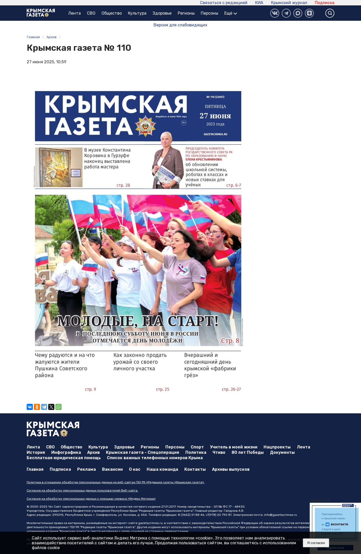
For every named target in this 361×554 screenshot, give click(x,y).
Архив (93, 452)
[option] (335, 528)
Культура (137, 13)
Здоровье (162, 13)
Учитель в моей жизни (233, 447)
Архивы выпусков (230, 469)
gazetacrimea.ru (150, 523)
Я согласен (316, 543)
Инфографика (66, 452)
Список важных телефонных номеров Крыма (155, 457)
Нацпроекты (277, 447)
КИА (259, 2)
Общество (112, 13)
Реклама (86, 469)
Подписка (324, 2)
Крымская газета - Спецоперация (142, 452)
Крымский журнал (289, 2)
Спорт (197, 447)
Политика (195, 452)
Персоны (209, 13)
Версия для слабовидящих (180, 25)
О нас (135, 469)
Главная (35, 469)
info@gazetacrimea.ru (280, 515)
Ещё (230, 13)
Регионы (186, 13)
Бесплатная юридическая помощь (64, 457)
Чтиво (219, 452)
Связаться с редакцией (223, 2)
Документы (282, 452)
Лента (74, 13)
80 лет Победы (248, 452)
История (36, 452)
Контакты (195, 469)
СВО (91, 13)
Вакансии (112, 469)
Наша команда (162, 469)
